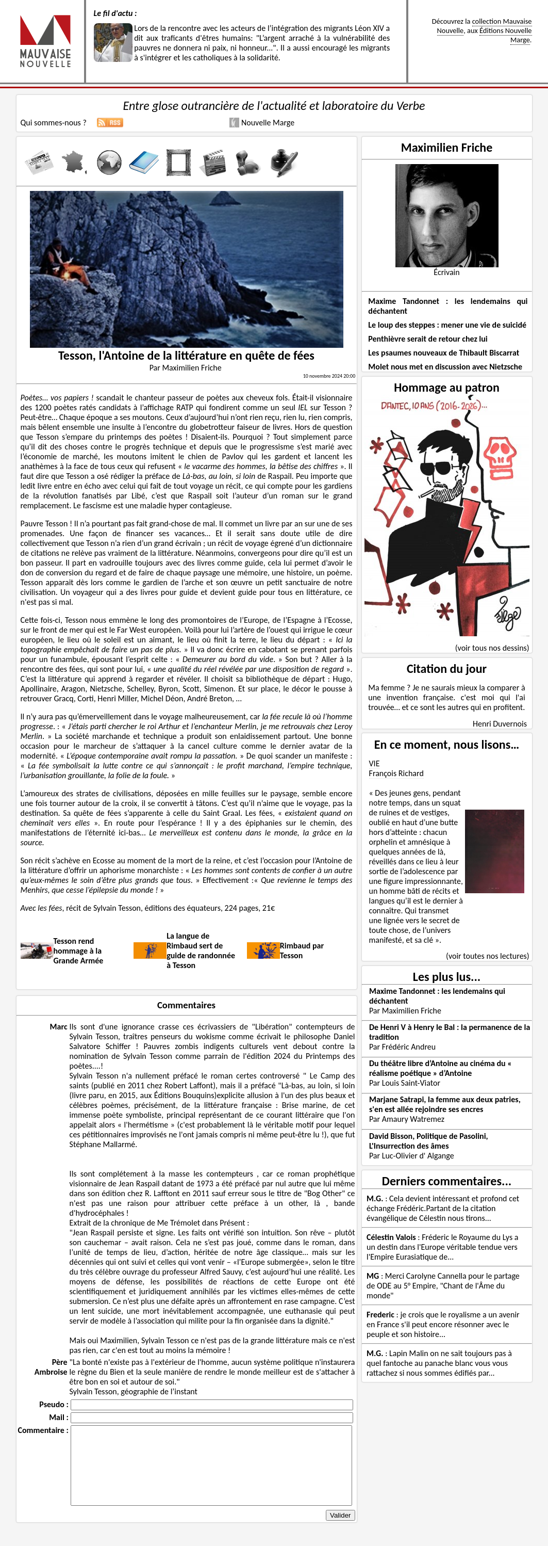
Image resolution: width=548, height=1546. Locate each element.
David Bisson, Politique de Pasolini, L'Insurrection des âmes (428, 1141)
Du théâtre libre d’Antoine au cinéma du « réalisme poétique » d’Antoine (440, 1068)
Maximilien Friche (447, 147)
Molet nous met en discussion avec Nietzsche (445, 367)
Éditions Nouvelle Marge (505, 35)
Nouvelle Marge (261, 122)
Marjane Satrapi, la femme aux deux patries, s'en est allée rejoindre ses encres (445, 1104)
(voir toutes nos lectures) (487, 956)
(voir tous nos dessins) (492, 648)
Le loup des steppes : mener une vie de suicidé (447, 325)
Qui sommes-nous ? (54, 122)
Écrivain (446, 272)
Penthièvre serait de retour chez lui (428, 339)
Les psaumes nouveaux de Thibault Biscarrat (443, 353)
